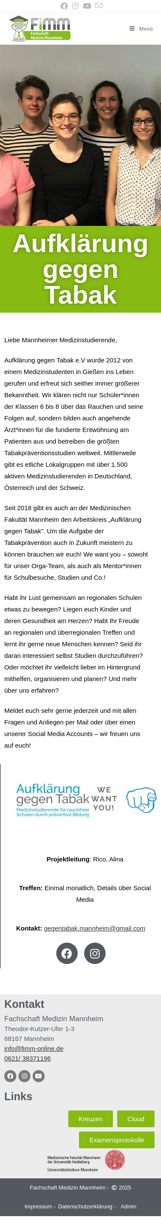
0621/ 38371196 (27, 1058)
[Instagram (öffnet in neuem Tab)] (75, 6)
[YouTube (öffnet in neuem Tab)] (87, 6)
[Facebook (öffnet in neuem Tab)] (64, 6)
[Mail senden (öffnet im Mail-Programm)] (98, 6)
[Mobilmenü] (141, 28)
